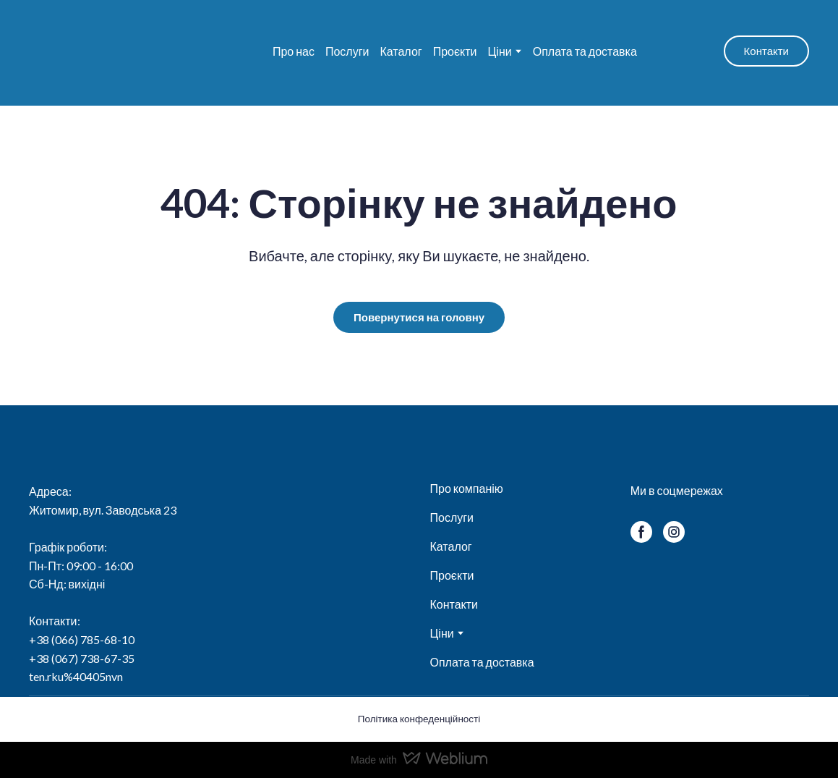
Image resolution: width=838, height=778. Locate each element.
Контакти (453, 604)
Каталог (401, 51)
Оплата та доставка (585, 51)
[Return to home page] (116, 51)
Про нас (294, 51)
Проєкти (455, 51)
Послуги (347, 51)
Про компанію (466, 488)
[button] (766, 51)
